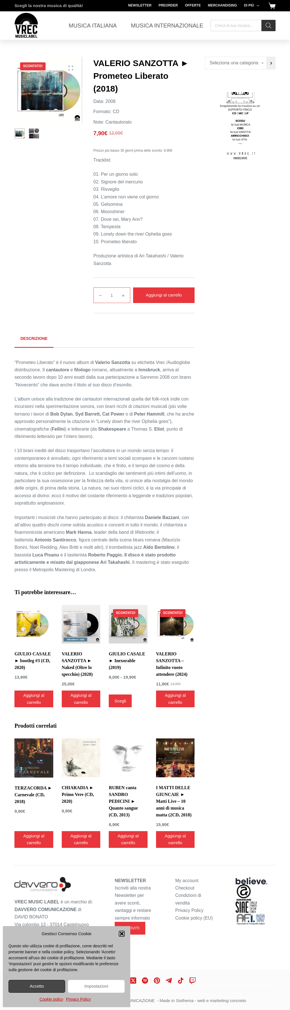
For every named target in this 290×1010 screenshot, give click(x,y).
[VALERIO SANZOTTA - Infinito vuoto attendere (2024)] (175, 624)
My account (187, 880)
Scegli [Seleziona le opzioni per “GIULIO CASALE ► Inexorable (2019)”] (120, 700)
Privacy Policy (78, 999)
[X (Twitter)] (133, 980)
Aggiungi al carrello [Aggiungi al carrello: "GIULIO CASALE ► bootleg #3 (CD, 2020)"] (33, 699)
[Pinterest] (157, 980)
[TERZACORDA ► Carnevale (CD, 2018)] (33, 757)
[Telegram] (169, 980)
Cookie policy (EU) (194, 918)
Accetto (37, 986)
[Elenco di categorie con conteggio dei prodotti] (236, 63)
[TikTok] (181, 980)
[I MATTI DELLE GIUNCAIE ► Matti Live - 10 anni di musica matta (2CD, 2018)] (175, 757)
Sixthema (185, 1000)
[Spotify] (145, 980)
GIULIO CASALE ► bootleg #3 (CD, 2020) (32, 660)
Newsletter (140, 5)
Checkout (185, 888)
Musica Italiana (93, 25)
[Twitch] (192, 980)
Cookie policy (51, 999)
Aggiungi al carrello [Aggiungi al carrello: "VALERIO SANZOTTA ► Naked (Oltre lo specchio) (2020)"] (81, 699)
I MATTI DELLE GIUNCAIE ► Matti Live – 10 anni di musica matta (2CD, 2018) (174, 801)
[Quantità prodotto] (111, 295)
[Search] (268, 25)
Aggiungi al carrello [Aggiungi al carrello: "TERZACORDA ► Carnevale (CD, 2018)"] (33, 839)
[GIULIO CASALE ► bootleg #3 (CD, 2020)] (33, 624)
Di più (253, 5)
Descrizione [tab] (34, 338)
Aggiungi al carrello (164, 295)
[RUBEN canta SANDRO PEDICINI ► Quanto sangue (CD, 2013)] (128, 757)
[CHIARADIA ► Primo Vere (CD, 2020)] (81, 757)
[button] (122, 934)
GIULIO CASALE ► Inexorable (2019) (127, 660)
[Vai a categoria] (271, 63)
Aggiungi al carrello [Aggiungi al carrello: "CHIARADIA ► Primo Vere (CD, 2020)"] (81, 839)
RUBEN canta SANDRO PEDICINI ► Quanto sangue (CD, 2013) (123, 801)
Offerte (193, 5)
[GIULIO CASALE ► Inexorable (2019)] (128, 624)
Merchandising (222, 5)
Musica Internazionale (167, 25)
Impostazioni (96, 986)
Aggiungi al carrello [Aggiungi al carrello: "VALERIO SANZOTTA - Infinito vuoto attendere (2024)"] (175, 699)
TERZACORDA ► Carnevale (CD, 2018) (33, 794)
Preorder (168, 5)
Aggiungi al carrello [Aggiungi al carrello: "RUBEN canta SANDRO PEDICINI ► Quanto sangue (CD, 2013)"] (128, 839)
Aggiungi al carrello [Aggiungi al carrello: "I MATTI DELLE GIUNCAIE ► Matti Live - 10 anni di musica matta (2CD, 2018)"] (175, 839)
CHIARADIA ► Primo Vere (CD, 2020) (78, 794)
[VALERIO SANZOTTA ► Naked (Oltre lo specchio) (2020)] (81, 624)
